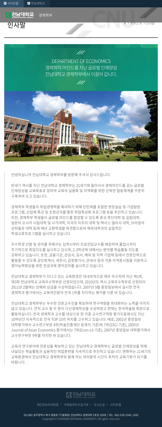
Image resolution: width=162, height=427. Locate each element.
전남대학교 (38, 3)
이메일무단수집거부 (76, 404)
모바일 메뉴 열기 (156, 15)
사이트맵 (12, 3)
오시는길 (99, 404)
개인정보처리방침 (48, 404)
